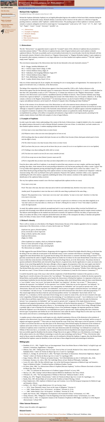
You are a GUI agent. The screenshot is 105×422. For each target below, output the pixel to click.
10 (96, 270)
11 (86, 281)
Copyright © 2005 (60, 418)
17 (96, 329)
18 (82, 333)
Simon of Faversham (59, 414)
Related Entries (28, 40)
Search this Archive (7, 14)
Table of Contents (6, 20)
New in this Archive (7, 21)
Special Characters (7, 27)
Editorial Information (7, 24)
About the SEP (5, 25)
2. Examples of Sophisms (31, 31)
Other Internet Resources (30, 38)
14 (85, 302)
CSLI (8, 31)
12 (99, 290)
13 (45, 298)
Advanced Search (6, 17)
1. (28, 29)
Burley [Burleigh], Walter (27, 414)
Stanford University (8, 32)
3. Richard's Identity (29, 34)
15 (40, 321)
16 (63, 325)
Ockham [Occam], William (44, 414)
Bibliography (27, 36)
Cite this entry (5, 11)
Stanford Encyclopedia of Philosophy (44, 8)
